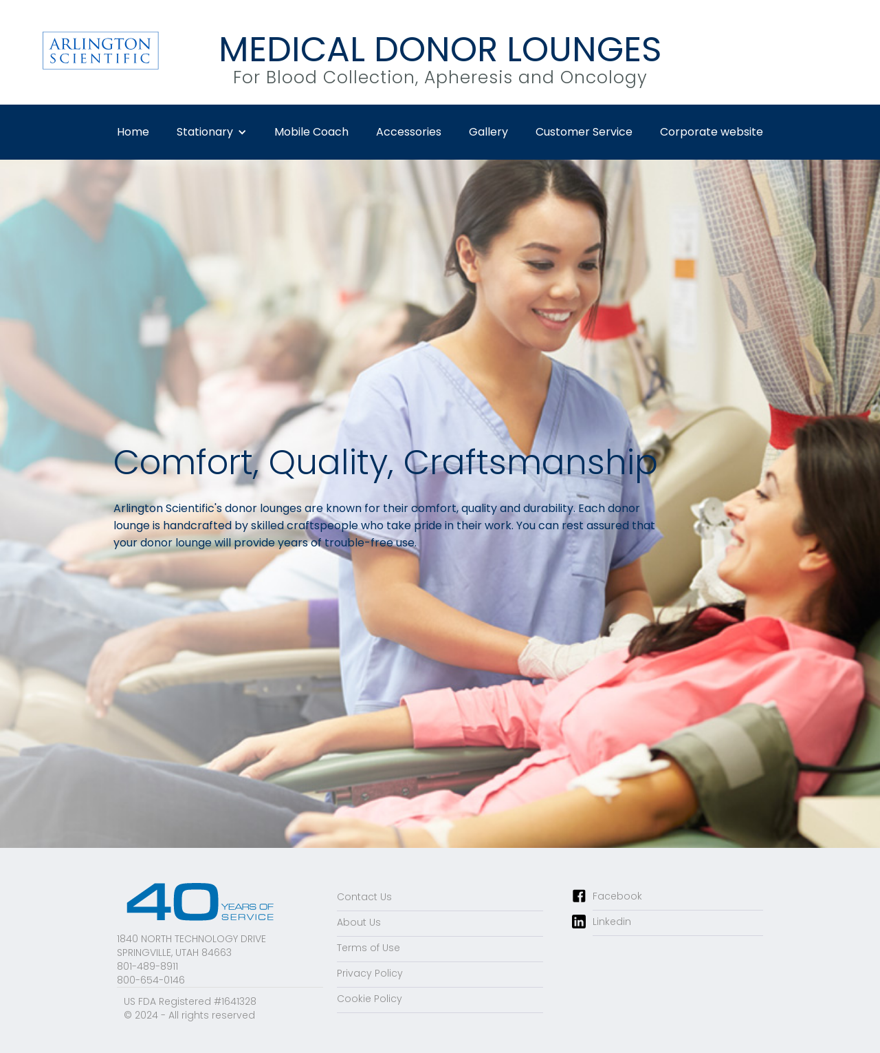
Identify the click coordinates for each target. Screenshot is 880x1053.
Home (133, 132)
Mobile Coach (311, 132)
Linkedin (612, 921)
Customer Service (584, 132)
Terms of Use (368, 948)
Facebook (617, 896)
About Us (359, 922)
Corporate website (711, 132)
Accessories (408, 132)
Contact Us (364, 897)
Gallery (488, 132)
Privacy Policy (370, 973)
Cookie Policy (369, 999)
